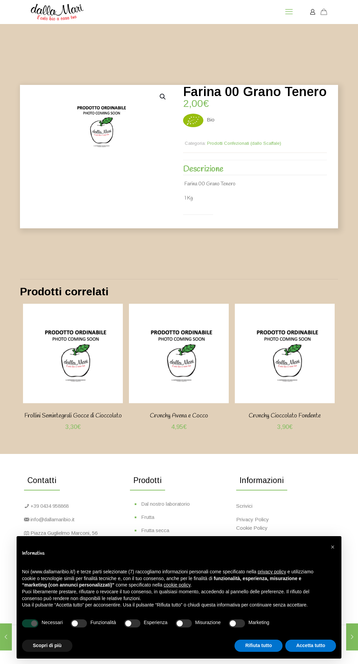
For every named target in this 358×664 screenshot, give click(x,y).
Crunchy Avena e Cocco (179, 416)
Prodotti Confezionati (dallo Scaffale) (244, 143)
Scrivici (244, 506)
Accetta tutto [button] (310, 645)
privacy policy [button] (272, 571)
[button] (163, 97)
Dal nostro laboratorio (165, 504)
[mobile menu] (289, 12)
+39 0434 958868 (49, 506)
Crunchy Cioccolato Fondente (285, 416)
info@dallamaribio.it (52, 519)
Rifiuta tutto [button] (258, 645)
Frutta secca (155, 530)
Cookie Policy (252, 528)
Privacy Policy (252, 519)
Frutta (147, 517)
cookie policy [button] (177, 585)
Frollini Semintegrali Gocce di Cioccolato (73, 416)
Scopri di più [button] (47, 645)
